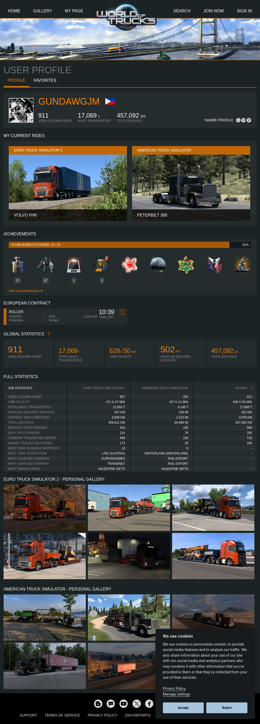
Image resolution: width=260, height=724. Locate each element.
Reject (227, 708)
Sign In (244, 11)
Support (28, 715)
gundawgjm (69, 101)
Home (14, 11)
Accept (183, 708)
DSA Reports (138, 715)
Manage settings (176, 694)
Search (182, 11)
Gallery (42, 11)
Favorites (44, 80)
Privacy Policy (102, 715)
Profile (16, 80)
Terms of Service (62, 715)
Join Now (213, 11)
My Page (74, 11)
